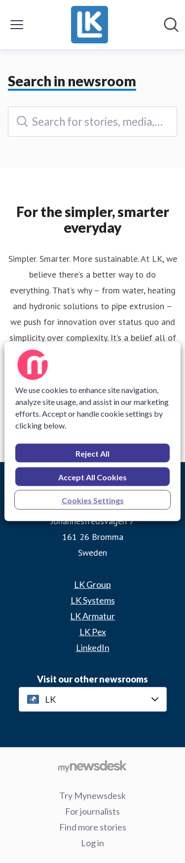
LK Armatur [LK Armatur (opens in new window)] (92, 616)
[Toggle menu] (17, 24)
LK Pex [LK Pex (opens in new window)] (92, 631)
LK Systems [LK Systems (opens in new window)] (93, 600)
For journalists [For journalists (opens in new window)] (92, 811)
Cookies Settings (93, 500)
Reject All (92, 453)
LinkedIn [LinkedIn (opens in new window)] (93, 647)
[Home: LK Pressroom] (89, 24)
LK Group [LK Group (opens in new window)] (92, 584)
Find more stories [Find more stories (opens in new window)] (92, 827)
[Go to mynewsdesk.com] (92, 765)
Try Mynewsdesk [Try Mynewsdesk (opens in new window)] (92, 795)
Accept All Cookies (92, 477)
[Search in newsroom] (171, 25)
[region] (92, 431)
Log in (92, 842)
